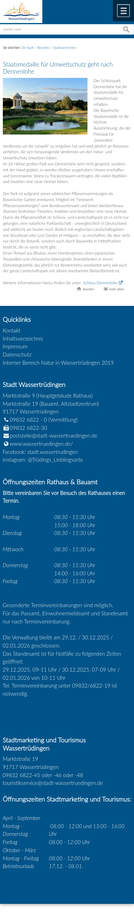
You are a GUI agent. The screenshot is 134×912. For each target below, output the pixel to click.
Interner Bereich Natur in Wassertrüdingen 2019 (58, 362)
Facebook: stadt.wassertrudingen (40, 452)
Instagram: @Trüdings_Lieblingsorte (43, 459)
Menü (123, 10)
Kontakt (12, 330)
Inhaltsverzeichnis (23, 338)
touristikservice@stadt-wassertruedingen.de (53, 783)
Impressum (15, 346)
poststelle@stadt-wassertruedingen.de (53, 435)
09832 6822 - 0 (25, 419)
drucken (88, 289)
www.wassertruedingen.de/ (41, 443)
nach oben (116, 289)
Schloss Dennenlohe (100, 282)
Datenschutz (17, 354)
